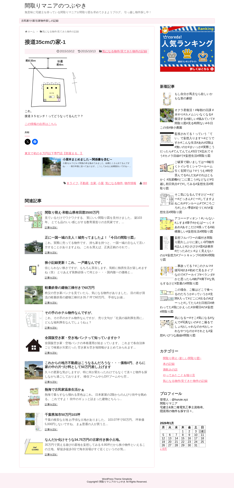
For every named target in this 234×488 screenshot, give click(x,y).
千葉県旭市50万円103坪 (62, 414)
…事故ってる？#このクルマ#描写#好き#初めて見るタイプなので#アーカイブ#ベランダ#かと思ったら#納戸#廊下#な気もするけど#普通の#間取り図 (187, 274)
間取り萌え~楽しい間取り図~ (182, 358)
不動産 (84, 183)
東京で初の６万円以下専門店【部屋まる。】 (54, 153)
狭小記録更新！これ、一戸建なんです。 (74, 262)
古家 (93, 183)
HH (145, 183)
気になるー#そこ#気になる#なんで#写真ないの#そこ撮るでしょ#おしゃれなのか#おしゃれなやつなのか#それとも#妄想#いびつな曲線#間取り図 (187, 326)
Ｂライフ (72, 183)
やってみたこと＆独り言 (179, 375)
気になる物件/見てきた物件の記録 (124, 51)
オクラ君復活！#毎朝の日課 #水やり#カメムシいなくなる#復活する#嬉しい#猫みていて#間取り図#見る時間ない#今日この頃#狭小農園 (187, 118)
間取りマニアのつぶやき (56, 6)
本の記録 (169, 363)
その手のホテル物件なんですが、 (69, 313)
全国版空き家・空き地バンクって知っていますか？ (82, 338)
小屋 (101, 183)
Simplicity (127, 479)
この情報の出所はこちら (41, 123)
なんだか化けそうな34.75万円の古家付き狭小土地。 (83, 440)
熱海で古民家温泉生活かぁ (64, 389)
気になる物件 (114, 183)
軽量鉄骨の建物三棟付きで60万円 (70, 288)
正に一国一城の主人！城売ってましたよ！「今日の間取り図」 (91, 237)
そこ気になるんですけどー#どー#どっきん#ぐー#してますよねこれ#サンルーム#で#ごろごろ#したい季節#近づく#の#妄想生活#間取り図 (187, 203)
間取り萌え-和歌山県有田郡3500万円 (72, 212)
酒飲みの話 (170, 369)
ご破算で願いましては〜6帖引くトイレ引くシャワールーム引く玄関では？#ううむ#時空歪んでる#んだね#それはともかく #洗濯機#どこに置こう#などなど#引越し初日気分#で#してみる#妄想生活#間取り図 (187, 175)
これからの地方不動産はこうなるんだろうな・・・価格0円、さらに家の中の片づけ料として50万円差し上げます (95, 365)
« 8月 (163, 449)
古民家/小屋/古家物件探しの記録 (39, 20)
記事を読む (51, 227)
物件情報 (130, 183)
